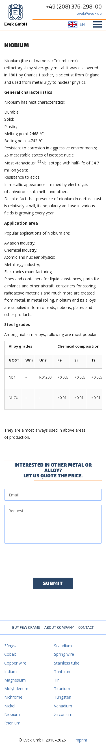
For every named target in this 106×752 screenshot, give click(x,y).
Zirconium (63, 714)
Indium (10, 671)
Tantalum (63, 671)
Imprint (80, 740)
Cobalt (10, 654)
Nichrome (13, 697)
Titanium (62, 688)
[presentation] (47, 559)
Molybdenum (16, 688)
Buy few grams (26, 627)
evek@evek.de (89, 13)
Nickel (9, 706)
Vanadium (63, 706)
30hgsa (11, 645)
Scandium (63, 645)
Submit (53, 583)
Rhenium (12, 723)
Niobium (12, 714)
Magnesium (15, 680)
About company (59, 627)
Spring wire (64, 654)
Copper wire (15, 663)
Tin (57, 680)
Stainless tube (66, 663)
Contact (86, 627)
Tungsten (62, 697)
